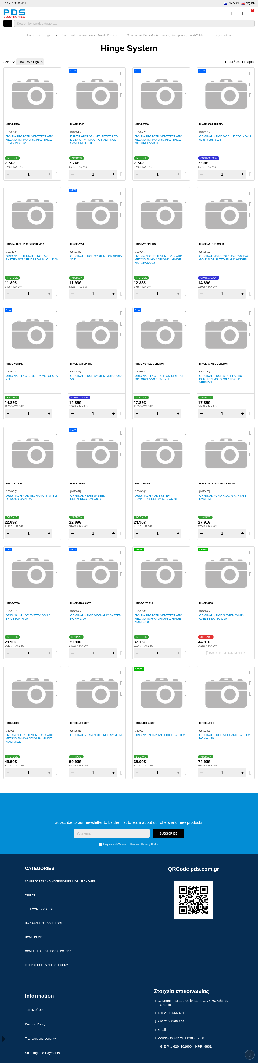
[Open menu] (7, 23)
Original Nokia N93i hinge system (96, 735)
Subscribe (168, 833)
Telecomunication (39, 909)
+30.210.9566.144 (170, 1021)
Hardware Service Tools (44, 923)
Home (31, 35)
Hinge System (222, 35)
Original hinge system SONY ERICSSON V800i (28, 617)
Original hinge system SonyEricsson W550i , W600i (156, 497)
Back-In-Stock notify (225, 653)
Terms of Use (126, 844)
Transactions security (40, 1038)
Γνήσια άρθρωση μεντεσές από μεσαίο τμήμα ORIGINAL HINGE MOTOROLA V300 (158, 140)
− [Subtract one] (8, 174)
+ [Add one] (49, 174)
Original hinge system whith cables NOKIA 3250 (222, 617)
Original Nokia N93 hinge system (160, 735)
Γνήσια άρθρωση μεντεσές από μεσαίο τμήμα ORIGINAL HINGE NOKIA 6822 (29, 738)
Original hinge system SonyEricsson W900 (87, 497)
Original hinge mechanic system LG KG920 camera (31, 497)
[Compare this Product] (222, 13)
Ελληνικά (234, 3)
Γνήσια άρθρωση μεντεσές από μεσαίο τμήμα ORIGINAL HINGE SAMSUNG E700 (94, 140)
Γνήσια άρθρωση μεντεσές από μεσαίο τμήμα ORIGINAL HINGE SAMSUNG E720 (29, 140)
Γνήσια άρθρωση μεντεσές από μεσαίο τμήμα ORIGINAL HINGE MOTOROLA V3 (158, 259)
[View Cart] (251, 13)
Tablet (30, 895)
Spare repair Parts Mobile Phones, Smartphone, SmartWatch (165, 35)
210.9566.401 (174, 1013)
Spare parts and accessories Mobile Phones (89, 35)
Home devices (35, 937)
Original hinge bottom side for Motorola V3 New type (159, 377)
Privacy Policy (149, 844)
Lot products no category (46, 965)
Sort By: (9, 62)
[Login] (242, 13)
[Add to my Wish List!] (56, 84)
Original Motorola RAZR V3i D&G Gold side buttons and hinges (224, 257)
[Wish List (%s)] (232, 13)
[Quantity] (28, 174)
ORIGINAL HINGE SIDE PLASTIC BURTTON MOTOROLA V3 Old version (220, 379)
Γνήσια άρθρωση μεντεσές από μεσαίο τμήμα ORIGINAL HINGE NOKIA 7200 (158, 619)
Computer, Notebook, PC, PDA (48, 951)
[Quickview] (56, 73)
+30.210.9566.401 (14, 3)
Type (48, 35)
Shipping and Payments (42, 1053)
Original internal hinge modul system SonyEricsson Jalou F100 (32, 257)
